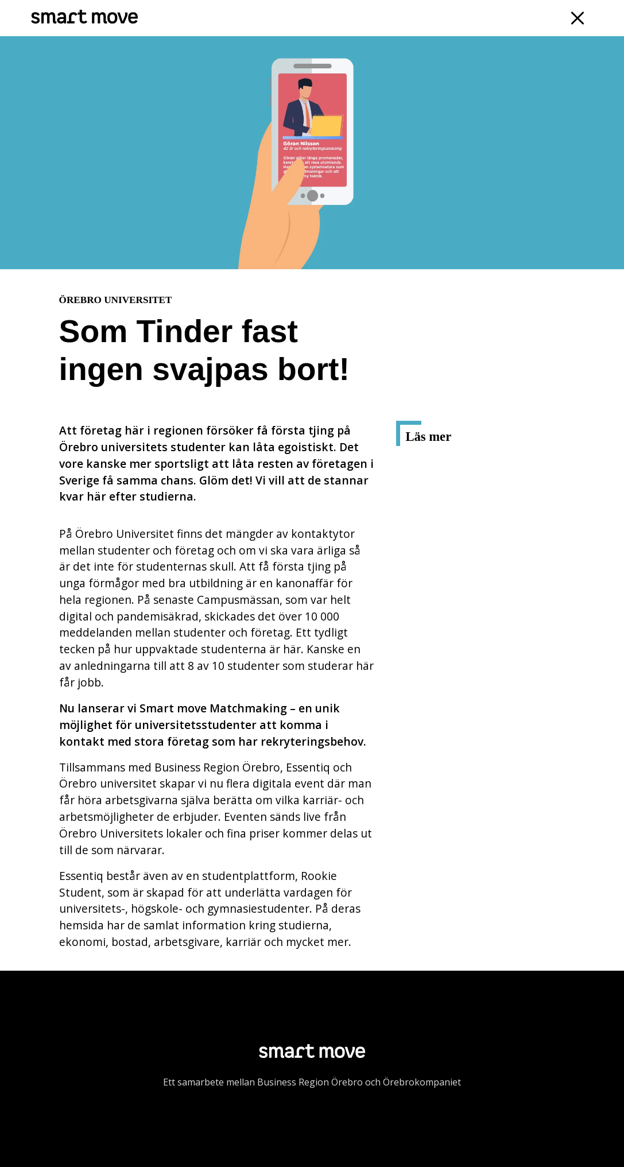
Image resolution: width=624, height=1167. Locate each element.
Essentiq (434, 464)
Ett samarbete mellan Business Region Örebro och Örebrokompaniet (312, 1082)
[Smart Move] (84, 17)
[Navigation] (578, 18)
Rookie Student (452, 487)
